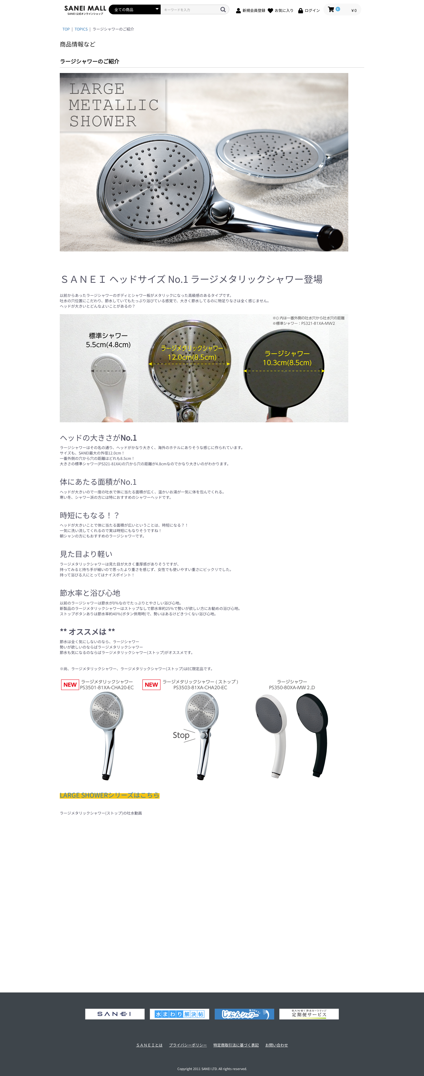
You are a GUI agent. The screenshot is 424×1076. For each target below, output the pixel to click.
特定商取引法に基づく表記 (236, 1045)
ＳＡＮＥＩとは (149, 1045)
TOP (66, 29)
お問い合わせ (276, 1045)
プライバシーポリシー (188, 1045)
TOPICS (81, 29)
